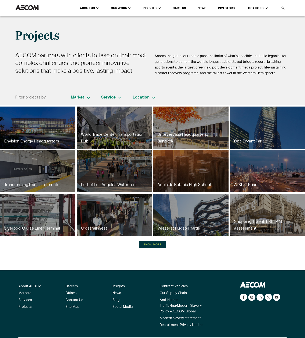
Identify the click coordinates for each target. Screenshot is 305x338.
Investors (226, 8)
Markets (24, 292)
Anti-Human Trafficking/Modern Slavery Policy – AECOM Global (181, 305)
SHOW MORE (152, 244)
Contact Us (74, 299)
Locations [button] (257, 8)
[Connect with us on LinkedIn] (260, 297)
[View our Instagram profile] (251, 297)
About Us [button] (89, 8)
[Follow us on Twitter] (268, 297)
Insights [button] (152, 8)
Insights (118, 286)
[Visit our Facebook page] (243, 297)
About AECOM (29, 286)
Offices (70, 292)
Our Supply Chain (173, 292)
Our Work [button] (121, 8)
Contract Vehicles (174, 286)
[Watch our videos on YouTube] (276, 297)
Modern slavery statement (180, 318)
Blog (116, 299)
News (202, 8)
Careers (179, 8)
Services (25, 299)
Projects (25, 306)
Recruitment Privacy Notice (181, 324)
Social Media (122, 306)
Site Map (72, 306)
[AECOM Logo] (27, 8)
